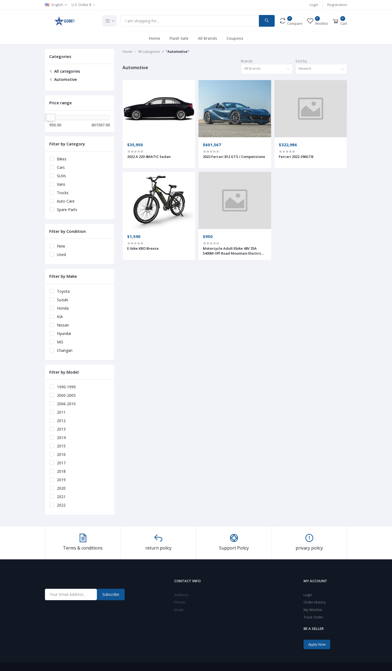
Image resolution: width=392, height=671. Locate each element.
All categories (64, 71)
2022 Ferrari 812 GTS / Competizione (234, 156)
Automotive (63, 79)
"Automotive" (177, 51)
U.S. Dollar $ (81, 4)
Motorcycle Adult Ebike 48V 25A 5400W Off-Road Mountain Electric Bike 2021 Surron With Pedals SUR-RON (232, 251)
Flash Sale (179, 38)
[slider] (51, 117)
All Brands (207, 38)
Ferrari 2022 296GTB (296, 156)
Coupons (234, 38)
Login (314, 4)
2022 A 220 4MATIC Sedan (149, 156)
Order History (315, 602)
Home (154, 38)
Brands (247, 61)
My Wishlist (313, 609)
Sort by (301, 61)
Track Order (313, 617)
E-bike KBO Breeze (143, 248)
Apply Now (317, 644)
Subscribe (110, 594)
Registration (337, 4)
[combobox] (267, 69)
